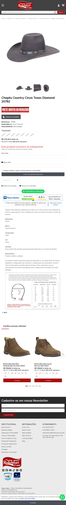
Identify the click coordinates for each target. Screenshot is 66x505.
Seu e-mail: (6, 162)
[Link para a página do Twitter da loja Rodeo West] (17, 470)
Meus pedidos (26, 433)
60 (32, 135)
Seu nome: (4, 153)
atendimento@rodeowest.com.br (54, 433)
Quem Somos (5, 427)
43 (25, 373)
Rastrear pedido (6, 430)
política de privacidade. (27, 498)
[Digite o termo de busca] (27, 12)
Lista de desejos (27, 439)
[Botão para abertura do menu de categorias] (2, 5)
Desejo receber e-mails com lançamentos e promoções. (22, 170)
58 (22, 135)
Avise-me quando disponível (33, 174)
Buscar (61, 12)
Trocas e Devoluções (8, 436)
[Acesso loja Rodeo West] (58, 5)
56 (13, 135)
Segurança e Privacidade (9, 433)
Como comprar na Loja (8, 439)
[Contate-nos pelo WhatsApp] (62, 497)
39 (12, 373)
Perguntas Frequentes (8, 441)
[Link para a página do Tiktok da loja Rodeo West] (13, 470)
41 (19, 373)
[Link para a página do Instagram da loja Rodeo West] (3, 470)
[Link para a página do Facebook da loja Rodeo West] (7, 470)
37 (5, 373)
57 (18, 135)
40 (15, 373)
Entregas (4, 450)
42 (22, 373)
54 (3, 135)
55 (8, 135)
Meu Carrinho (26, 436)
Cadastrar (8, 415)
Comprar (17, 381)
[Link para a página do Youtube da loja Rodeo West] (10, 470)
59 (27, 135)
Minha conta (26, 430)
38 (40, 373)
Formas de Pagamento (9, 444)
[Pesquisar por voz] (55, 12)
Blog (23, 441)
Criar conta (25, 427)
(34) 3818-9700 (48, 427)
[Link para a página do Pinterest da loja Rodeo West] (20, 470)
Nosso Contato (6, 447)
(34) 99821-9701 (49, 430)
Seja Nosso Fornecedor (9, 452)
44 (5, 376)
